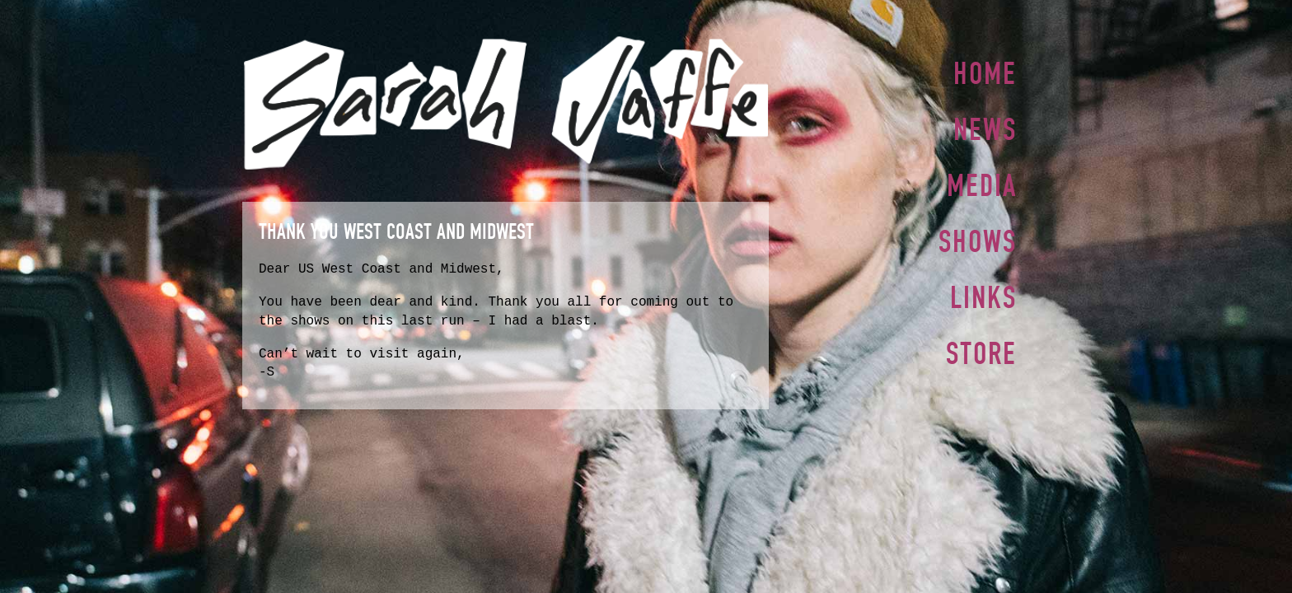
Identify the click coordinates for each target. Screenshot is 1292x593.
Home (985, 73)
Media (982, 182)
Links (983, 291)
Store (981, 345)
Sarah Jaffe (505, 103)
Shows (978, 236)
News (985, 128)
